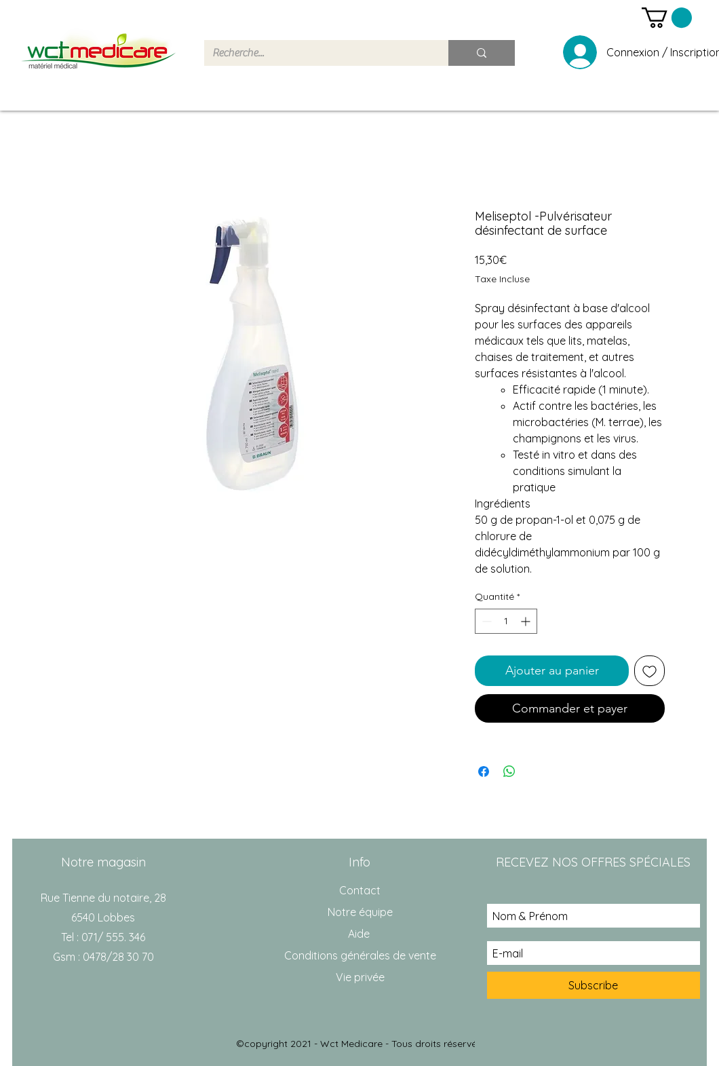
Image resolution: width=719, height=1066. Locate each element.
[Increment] (526, 621)
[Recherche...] (316, 53)
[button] (667, 17)
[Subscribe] (593, 985)
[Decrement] (485, 621)
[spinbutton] (506, 621)
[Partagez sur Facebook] (483, 771)
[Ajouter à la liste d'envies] (649, 670)
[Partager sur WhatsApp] (509, 771)
